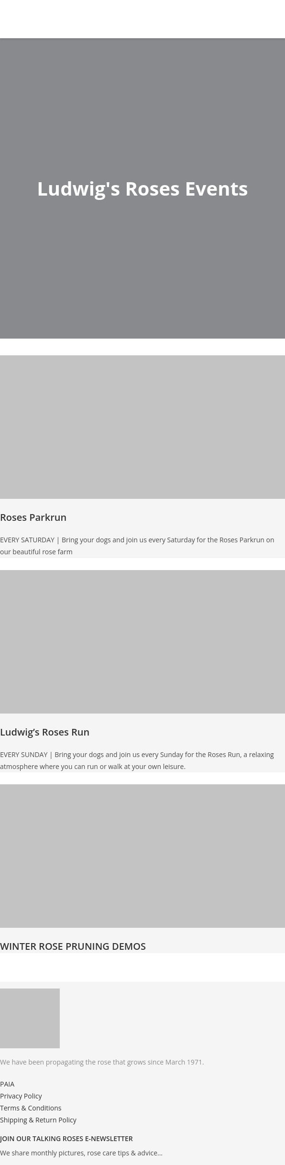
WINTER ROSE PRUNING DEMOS (73, 946)
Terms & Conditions (31, 1107)
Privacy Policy (21, 1095)
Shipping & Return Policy (38, 1119)
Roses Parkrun (33, 517)
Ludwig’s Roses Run (44, 731)
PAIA (7, 1083)
